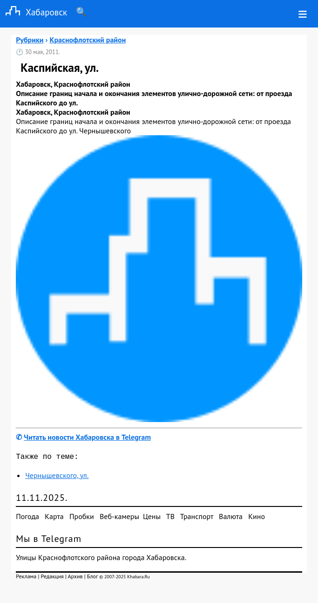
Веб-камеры (119, 518)
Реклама (26, 578)
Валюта (231, 518)
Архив (75, 578)
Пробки (81, 518)
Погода (27, 518)
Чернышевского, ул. (56, 477)
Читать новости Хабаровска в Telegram (87, 437)
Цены (152, 518)
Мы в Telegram (48, 540)
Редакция (52, 578)
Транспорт (196, 518)
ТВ (170, 518)
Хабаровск (33, 12)
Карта (54, 518)
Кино (256, 518)
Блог (92, 578)
